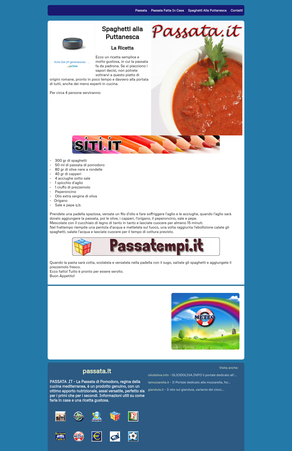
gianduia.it (156, 389)
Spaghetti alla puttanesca (207, 10)
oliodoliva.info (158, 375)
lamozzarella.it (158, 382)
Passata (141, 10)
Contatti (237, 10)
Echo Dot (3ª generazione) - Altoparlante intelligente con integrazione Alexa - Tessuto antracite (72, 62)
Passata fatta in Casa (167, 10)
